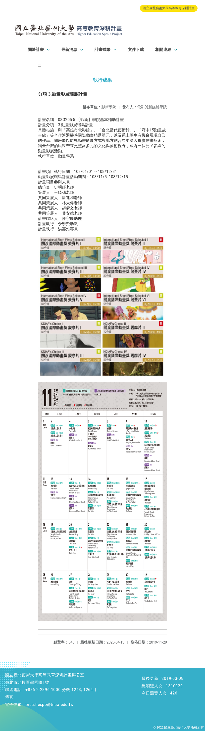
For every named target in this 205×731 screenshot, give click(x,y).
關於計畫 (36, 49)
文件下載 (136, 49)
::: (39, 65)
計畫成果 (102, 49)
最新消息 (69, 49)
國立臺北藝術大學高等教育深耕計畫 (169, 8)
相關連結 (163, 49)
